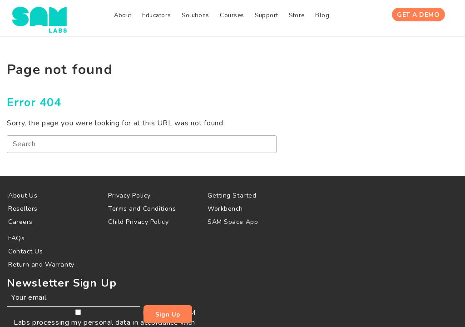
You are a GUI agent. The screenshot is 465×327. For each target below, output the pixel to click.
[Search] (119, 147)
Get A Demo (418, 17)
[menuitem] (90, 18)
